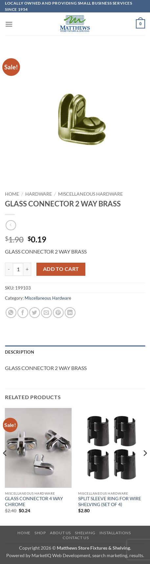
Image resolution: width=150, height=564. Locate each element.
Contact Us (76, 537)
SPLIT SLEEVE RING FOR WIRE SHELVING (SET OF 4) (109, 501)
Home (12, 194)
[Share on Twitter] (34, 312)
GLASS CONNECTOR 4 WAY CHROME (34, 501)
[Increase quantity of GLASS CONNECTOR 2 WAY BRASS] (27, 269)
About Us (60, 532)
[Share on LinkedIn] (70, 312)
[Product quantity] (18, 269)
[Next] (145, 466)
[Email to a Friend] (46, 312)
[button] (9, 24)
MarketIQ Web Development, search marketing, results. (88, 555)
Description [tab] (19, 352)
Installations (115, 532)
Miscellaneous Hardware (90, 194)
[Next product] (11, 225)
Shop (40, 532)
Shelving (85, 532)
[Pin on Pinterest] (58, 312)
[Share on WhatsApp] (11, 312)
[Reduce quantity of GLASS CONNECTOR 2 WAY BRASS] (9, 269)
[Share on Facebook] (22, 312)
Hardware (38, 194)
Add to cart (61, 269)
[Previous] (5, 466)
